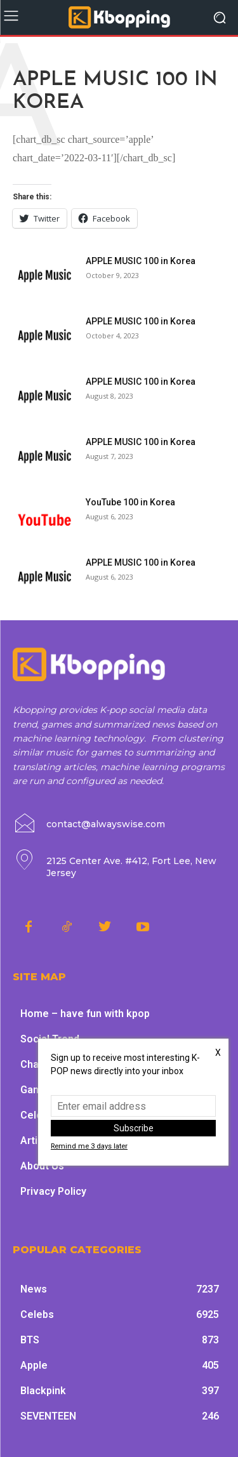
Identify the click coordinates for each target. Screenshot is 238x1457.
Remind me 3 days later (89, 1146)
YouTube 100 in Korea (130, 502)
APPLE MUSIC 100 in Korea (140, 261)
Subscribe (134, 1128)
